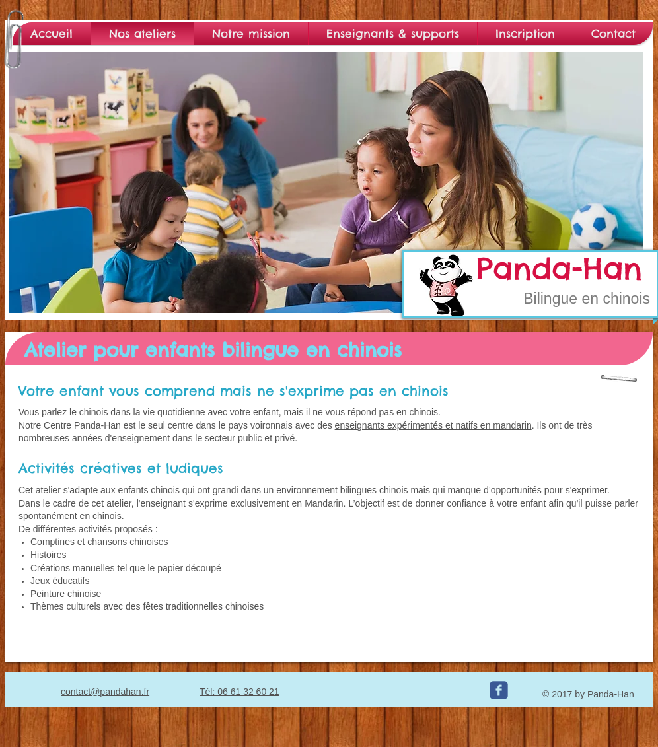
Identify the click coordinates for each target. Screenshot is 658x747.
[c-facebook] (499, 690)
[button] (326, 182)
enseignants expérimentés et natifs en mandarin (433, 425)
